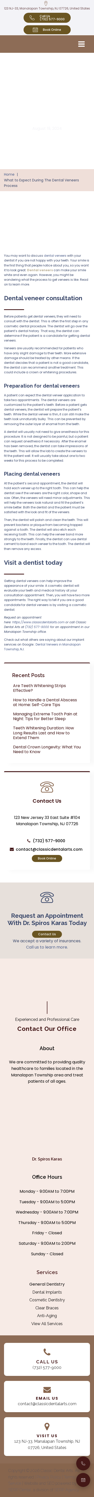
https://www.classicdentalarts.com (38, 622)
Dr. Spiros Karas (47, 1159)
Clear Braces (47, 1308)
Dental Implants (47, 1292)
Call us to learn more (46, 947)
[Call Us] (83, 1463)
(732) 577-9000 (37, 627)
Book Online (47, 858)
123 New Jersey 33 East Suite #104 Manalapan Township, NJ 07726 (47, 821)
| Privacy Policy (48, 1477)
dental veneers (55, 255)
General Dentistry (47, 1284)
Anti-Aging (47, 1315)
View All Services (47, 1323)
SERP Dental (19, 1489)
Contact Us (47, 934)
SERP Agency (66, 1489)
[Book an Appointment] (83, 1480)
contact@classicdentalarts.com (49, 849)
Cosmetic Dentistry (47, 1300)
